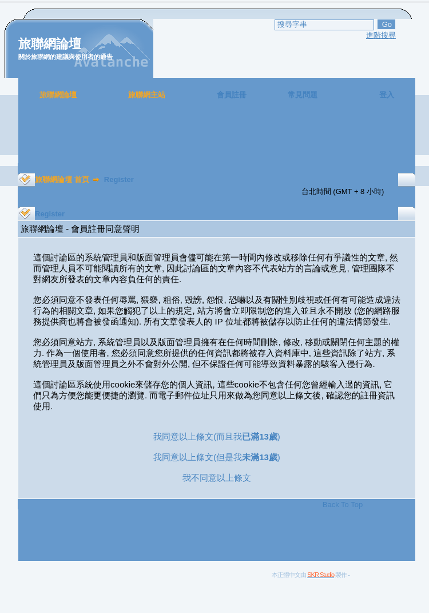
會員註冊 (232, 94)
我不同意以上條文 (216, 478)
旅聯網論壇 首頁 (62, 179)
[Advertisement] (217, 137)
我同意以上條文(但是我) (216, 457)
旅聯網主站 (146, 94)
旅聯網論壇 (58, 94)
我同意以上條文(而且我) (216, 436)
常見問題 (302, 94)
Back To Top (343, 504)
